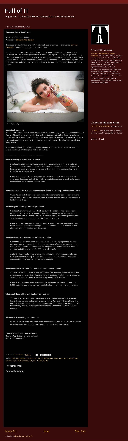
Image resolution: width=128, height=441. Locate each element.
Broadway (29, 358)
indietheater (73, 358)
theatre (45, 361)
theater (39, 361)
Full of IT (17, 11)
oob (31, 361)
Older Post (80, 431)
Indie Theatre (63, 358)
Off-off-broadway (23, 361)
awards (22, 358)
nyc (14, 361)
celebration (38, 358)
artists (13, 358)
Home (46, 431)
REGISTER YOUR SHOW (101, 126)
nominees (9, 361)
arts (17, 358)
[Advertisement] (106, 102)
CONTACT (95, 131)
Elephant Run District (25, 40)
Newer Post (11, 431)
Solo (34, 361)
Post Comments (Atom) (23, 436)
